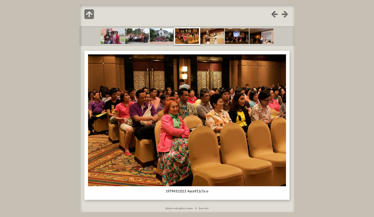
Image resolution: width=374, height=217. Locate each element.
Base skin (203, 208)
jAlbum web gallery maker (179, 208)
